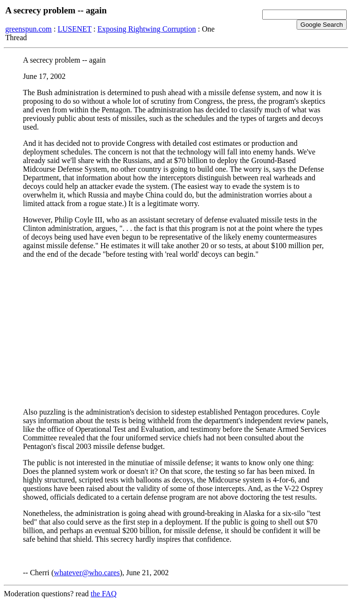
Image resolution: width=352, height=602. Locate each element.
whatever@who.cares (87, 573)
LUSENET (75, 29)
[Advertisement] (176, 333)
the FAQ (104, 594)
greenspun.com (28, 29)
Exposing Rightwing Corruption (146, 29)
